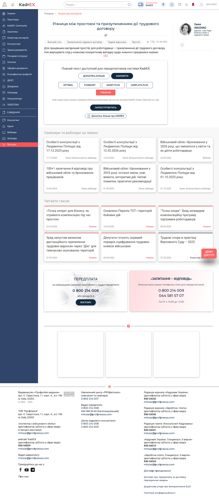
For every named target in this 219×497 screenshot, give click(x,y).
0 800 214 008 (90, 408)
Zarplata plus (139, 85)
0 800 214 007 (90, 398)
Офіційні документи (15, 68)
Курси (7, 126)
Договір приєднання (157, 470)
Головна (49, 13)
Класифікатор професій (17, 74)
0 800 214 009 (171, 290)
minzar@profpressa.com (33, 433)
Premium (106, 92)
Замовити (122, 76)
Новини (8, 13)
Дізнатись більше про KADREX (105, 116)
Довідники (10, 86)
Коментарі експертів (15, 38)
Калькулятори (12, 98)
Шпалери (9, 138)
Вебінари (9, 132)
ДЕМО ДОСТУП (209, 253)
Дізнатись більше (94, 76)
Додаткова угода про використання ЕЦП (167, 486)
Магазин (9, 144)
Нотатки (9, 62)
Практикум (10, 19)
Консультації (11, 44)
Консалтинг (10, 120)
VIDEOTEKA (10, 104)
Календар (9, 92)
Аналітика (10, 31)
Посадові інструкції (14, 56)
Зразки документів (14, 50)
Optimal (68, 85)
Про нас (23, 476)
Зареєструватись (105, 107)
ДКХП (7, 80)
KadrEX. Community (14, 25)
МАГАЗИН (85, 302)
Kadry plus (113, 85)
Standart (90, 85)
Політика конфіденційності (159, 493)
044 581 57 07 (171, 295)
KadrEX (145, 68)
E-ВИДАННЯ (11, 112)
